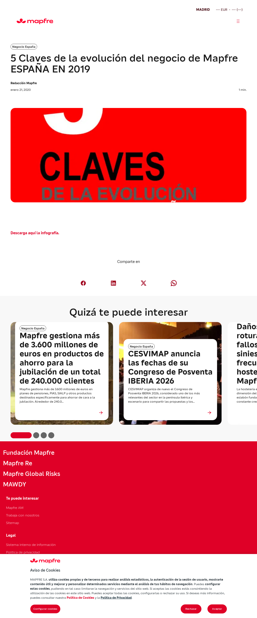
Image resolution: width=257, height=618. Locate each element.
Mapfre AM (14, 507)
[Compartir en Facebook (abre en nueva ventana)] (83, 283)
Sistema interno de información (31, 544)
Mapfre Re (17, 463)
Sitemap (12, 523)
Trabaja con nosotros (22, 515)
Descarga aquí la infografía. (35, 232)
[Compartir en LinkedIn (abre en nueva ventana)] (113, 283)
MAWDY (14, 484)
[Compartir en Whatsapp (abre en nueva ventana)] (174, 283)
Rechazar (191, 608)
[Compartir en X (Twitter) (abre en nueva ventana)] (144, 283)
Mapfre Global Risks (31, 474)
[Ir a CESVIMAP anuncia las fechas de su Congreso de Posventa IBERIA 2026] (170, 413)
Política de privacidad (23, 552)
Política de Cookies (80, 598)
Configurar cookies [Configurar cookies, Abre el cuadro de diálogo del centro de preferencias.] (45, 608)
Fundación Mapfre (28, 452)
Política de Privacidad (116, 598)
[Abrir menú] (238, 21)
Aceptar (217, 608)
